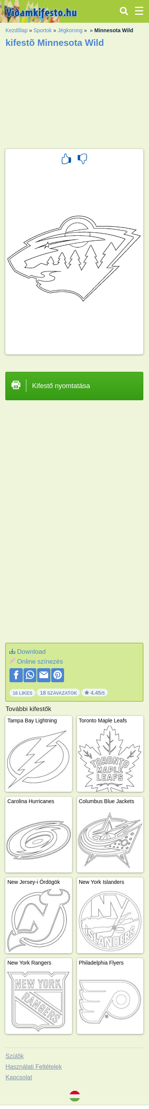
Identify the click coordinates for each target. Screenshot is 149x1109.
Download (31, 651)
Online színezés (40, 661)
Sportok (42, 30)
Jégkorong (70, 30)
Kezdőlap (16, 30)
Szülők (14, 1056)
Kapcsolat (18, 1077)
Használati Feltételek (33, 1067)
